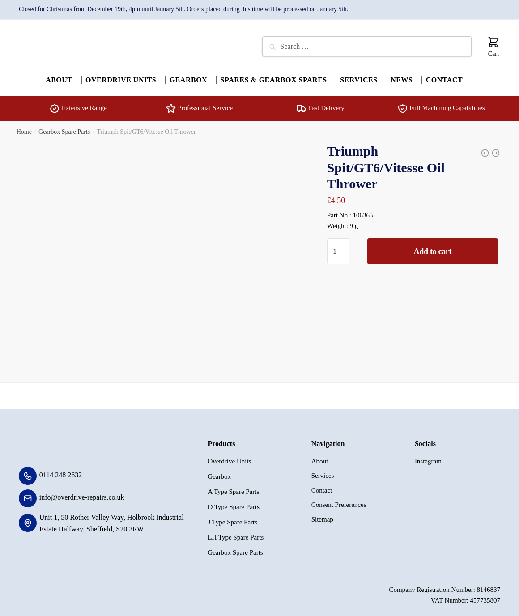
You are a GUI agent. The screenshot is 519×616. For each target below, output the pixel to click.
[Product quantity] (338, 247)
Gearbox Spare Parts (64, 127)
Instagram (428, 456)
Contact (321, 485)
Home (24, 127)
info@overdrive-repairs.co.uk (81, 493)
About (319, 456)
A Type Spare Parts (233, 487)
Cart (493, 46)
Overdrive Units (229, 456)
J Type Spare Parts (232, 517)
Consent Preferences (338, 500)
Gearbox (219, 472)
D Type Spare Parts (234, 502)
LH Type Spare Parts (236, 532)
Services (322, 471)
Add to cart (433, 247)
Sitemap (322, 514)
